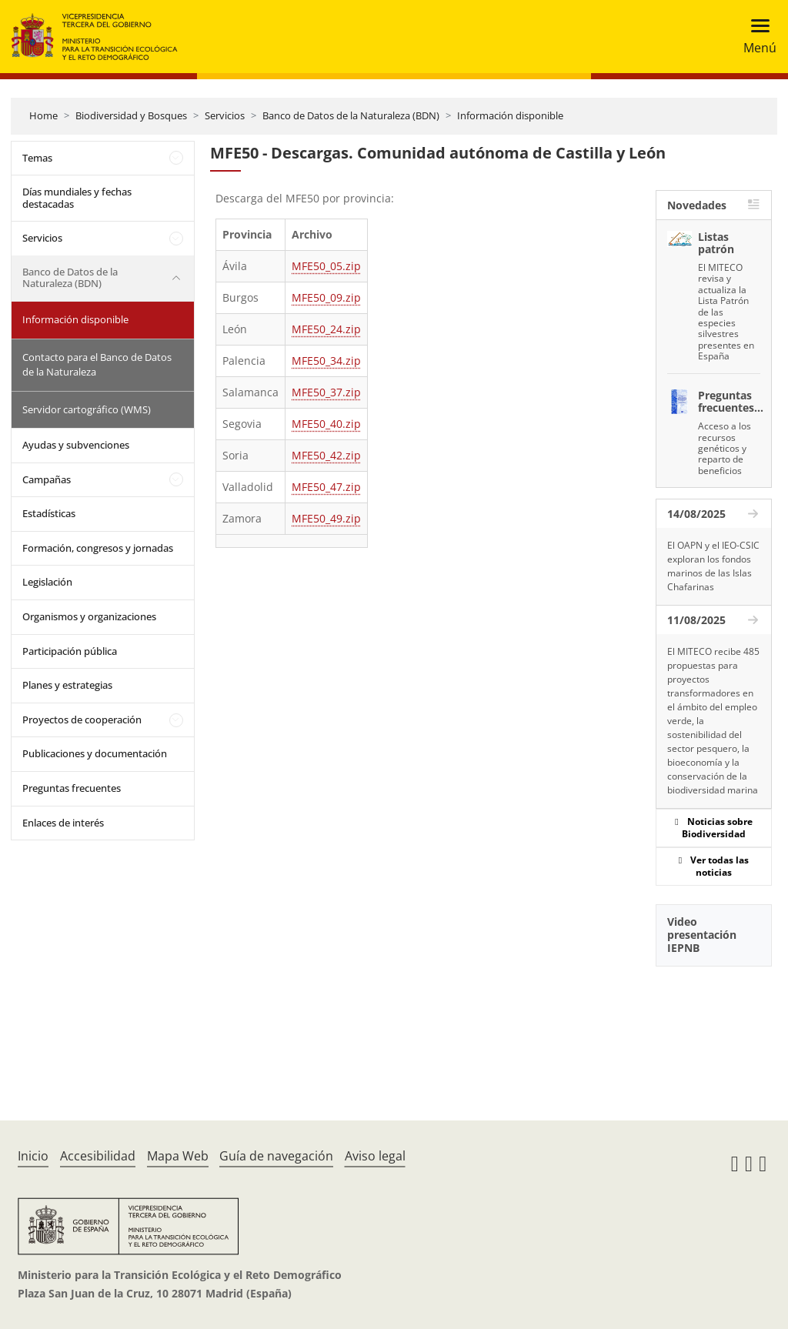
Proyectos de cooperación (82, 719)
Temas (37, 158)
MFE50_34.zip (326, 360)
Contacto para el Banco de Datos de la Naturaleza (97, 364)
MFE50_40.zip (326, 423)
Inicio (33, 1155)
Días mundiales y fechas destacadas (77, 198)
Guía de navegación (276, 1155)
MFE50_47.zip (326, 486)
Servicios (225, 115)
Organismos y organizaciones (89, 616)
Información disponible (510, 115)
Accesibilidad (97, 1155)
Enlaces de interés (63, 823)
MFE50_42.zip (326, 455)
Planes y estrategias (67, 685)
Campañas (46, 479)
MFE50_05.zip (326, 266)
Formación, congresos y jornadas (97, 548)
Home (43, 115)
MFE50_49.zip (326, 518)
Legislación (47, 582)
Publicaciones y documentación (94, 753)
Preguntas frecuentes (71, 788)
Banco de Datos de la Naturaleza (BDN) (350, 115)
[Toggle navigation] (755, 36)
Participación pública (69, 651)
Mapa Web (178, 1155)
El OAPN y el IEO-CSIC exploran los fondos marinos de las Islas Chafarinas (713, 566)
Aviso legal (375, 1155)
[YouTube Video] (714, 1024)
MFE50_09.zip (326, 297)
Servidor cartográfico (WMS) (86, 409)
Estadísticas (48, 513)
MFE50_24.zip (326, 329)
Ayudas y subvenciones (75, 445)
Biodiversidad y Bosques (131, 115)
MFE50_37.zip (326, 392)
